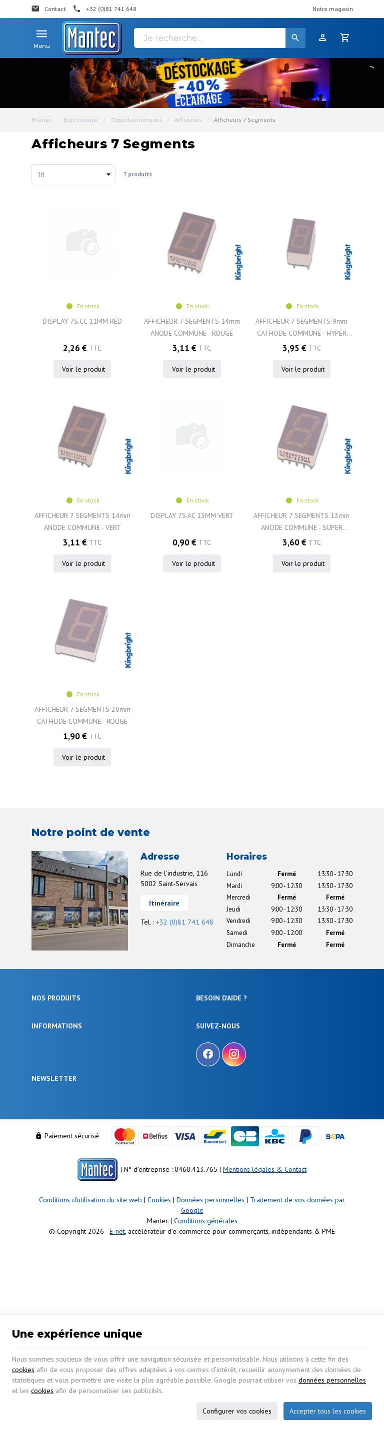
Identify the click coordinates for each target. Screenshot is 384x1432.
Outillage (45, 1064)
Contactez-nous (53, 1173)
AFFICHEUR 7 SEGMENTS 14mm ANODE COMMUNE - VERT (82, 521)
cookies (23, 1369)
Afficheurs (188, 119)
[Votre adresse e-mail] (192, 1231)
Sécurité (43, 1040)
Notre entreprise (54, 1136)
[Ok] (340, 1231)
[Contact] (48, 9)
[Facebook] (208, 1147)
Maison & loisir (52, 1100)
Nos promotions (53, 1148)
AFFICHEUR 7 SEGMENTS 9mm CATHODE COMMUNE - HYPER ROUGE (302, 328)
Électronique (81, 119)
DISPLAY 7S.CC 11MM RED (82, 321)
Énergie (42, 1028)
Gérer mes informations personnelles (247, 1085)
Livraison (208, 1028)
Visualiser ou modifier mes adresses (246, 1073)
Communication (53, 1088)
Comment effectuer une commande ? (247, 1015)
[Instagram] (234, 1147)
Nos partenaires (53, 1185)
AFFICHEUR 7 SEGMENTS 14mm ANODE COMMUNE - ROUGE (192, 327)
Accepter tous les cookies (328, 1411)
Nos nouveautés (54, 1161)
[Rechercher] (296, 38)
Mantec (42, 119)
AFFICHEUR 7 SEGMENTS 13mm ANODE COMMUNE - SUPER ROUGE (302, 522)
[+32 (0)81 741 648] (104, 9)
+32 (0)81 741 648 (185, 922)
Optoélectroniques (136, 119)
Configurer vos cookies (237, 1411)
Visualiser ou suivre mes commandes (247, 1061)
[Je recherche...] (220, 38)
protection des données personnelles (109, 1259)
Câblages (45, 1076)
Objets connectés (56, 1052)
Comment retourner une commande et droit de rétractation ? (260, 1044)
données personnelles (332, 1380)
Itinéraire (164, 903)
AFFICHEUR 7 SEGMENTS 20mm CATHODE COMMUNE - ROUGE (82, 715)
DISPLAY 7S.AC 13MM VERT (192, 515)
